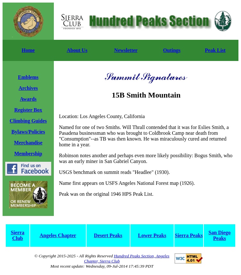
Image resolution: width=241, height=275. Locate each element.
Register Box (28, 110)
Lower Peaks (152, 235)
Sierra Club (17, 235)
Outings (171, 50)
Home (28, 50)
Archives (28, 88)
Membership (28, 153)
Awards (28, 99)
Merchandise (28, 142)
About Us (77, 50)
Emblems (28, 77)
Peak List (215, 50)
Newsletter (125, 50)
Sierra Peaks (189, 235)
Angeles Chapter (57, 235)
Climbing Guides (28, 121)
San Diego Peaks (220, 235)
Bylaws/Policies (28, 131)
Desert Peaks (108, 235)
